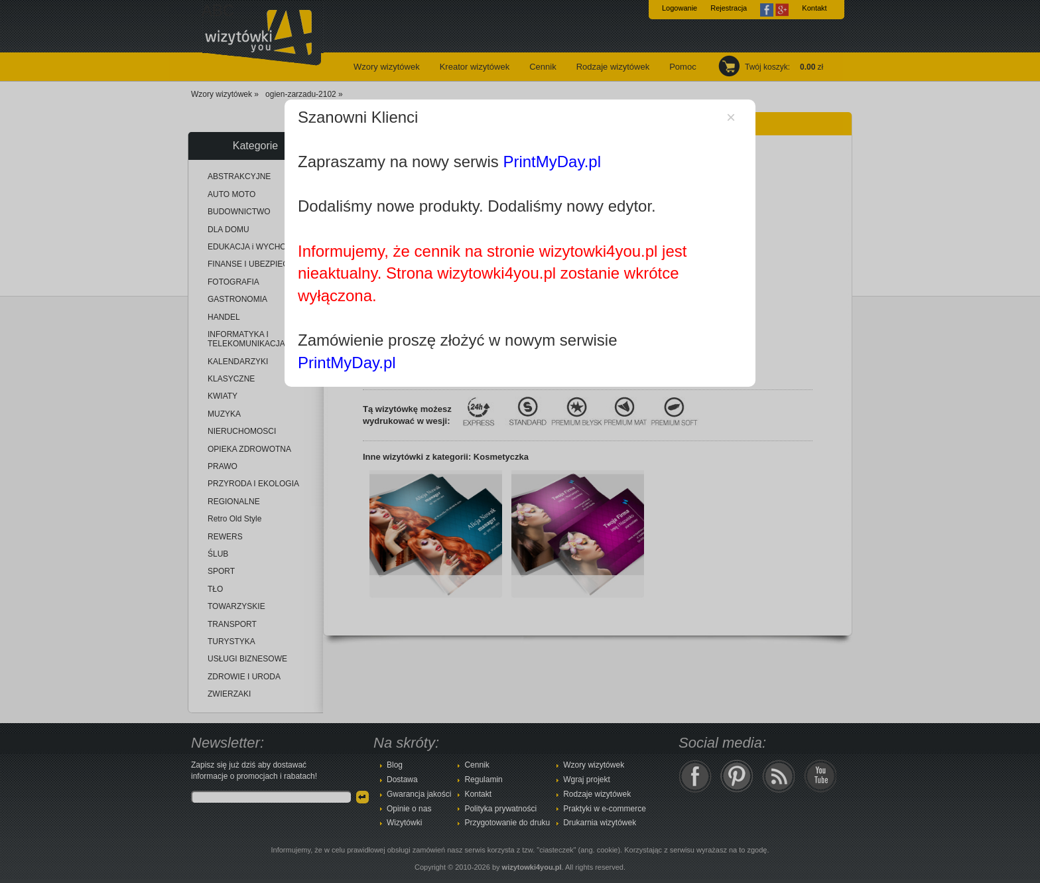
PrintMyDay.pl (552, 161)
